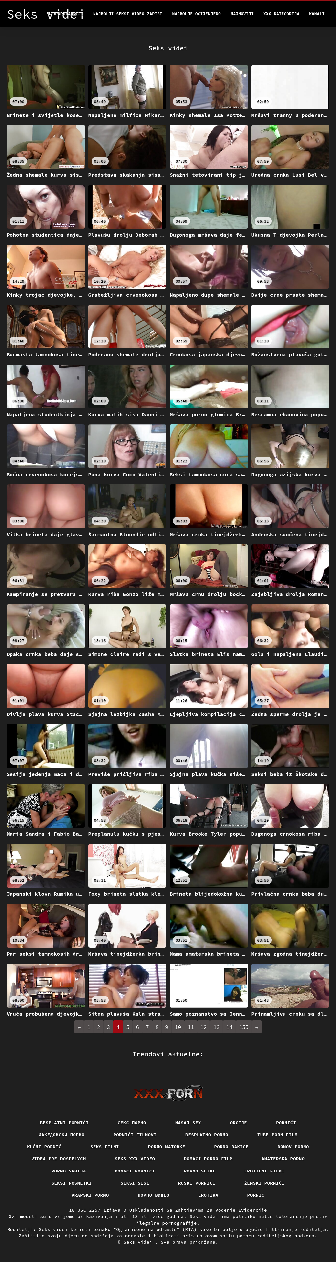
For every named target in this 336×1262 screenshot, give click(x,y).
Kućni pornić (44, 1147)
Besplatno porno (206, 1135)
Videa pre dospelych (59, 1159)
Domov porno (293, 1147)
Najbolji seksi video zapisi (127, 14)
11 (191, 1027)
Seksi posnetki (72, 1183)
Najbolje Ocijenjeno (196, 14)
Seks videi (139, 1242)
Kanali (317, 14)
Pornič (255, 1195)
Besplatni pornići (64, 1123)
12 (203, 1027)
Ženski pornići (264, 1183)
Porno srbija (69, 1171)
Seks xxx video (135, 1159)
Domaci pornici (135, 1171)
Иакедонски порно (62, 1135)
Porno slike (199, 1171)
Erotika (208, 1195)
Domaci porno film (208, 1159)
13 (216, 1027)
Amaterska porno (283, 1159)
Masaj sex (188, 1123)
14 (229, 1027)
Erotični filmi (264, 1171)
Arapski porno (90, 1195)
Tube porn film (277, 1135)
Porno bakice (231, 1147)
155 (244, 1027)
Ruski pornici (197, 1183)
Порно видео (153, 1195)
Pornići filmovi (135, 1135)
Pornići (286, 1123)
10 (178, 1027)
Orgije (238, 1123)
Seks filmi (104, 1147)
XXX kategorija (281, 14)
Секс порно (131, 1123)
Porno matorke (166, 1147)
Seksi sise (134, 1183)
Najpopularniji (65, 14)
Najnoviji (242, 14)
